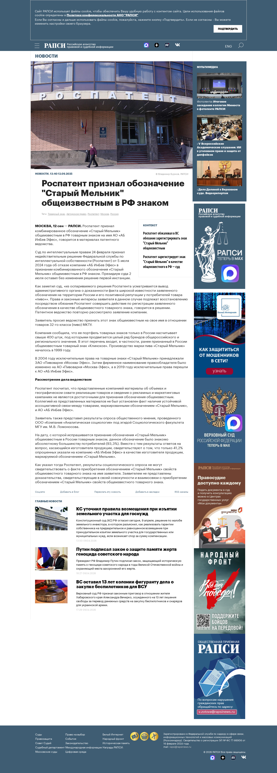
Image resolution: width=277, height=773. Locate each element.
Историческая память (116, 743)
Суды (38, 734)
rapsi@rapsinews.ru (180, 746)
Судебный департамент (50, 747)
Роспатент (93, 213)
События (70, 738)
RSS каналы (181, 491)
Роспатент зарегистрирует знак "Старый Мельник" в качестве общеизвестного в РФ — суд (164, 262)
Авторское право (76, 213)
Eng (228, 46)
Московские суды (46, 751)
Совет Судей (43, 743)
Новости (46, 56)
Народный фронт (113, 738)
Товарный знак (56, 213)
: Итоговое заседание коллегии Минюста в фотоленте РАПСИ (218, 105)
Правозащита (43, 738)
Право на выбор (75, 734)
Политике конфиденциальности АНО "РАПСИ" (102, 15)
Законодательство (76, 743)
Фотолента (204, 101)
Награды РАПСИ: (113, 747)
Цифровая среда (75, 751)
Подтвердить (228, 29)
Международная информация (83, 747)
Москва (104, 213)
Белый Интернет (113, 734)
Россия (114, 213)
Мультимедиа (207, 67)
